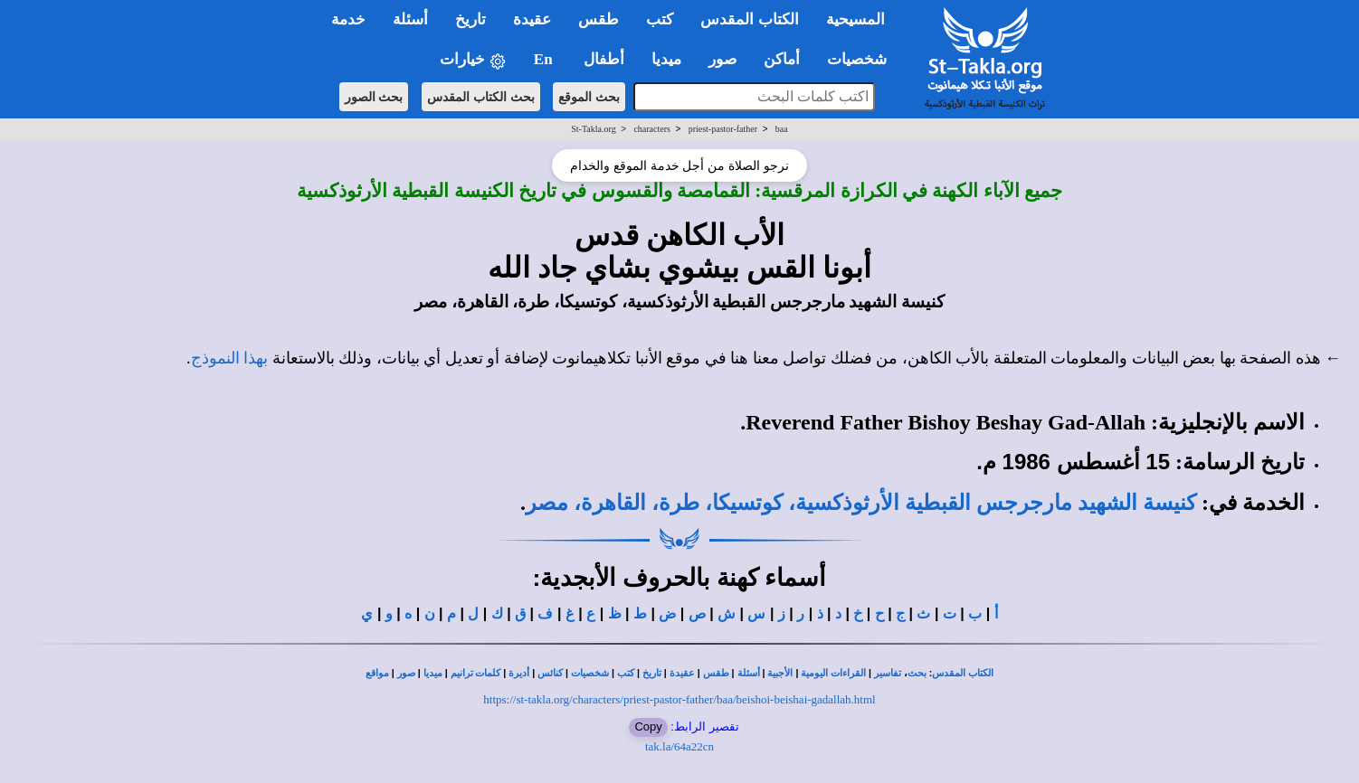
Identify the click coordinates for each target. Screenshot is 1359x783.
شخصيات (590, 673)
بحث (917, 673)
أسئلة (748, 673)
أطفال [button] (604, 59)
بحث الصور (374, 97)
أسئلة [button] (410, 19)
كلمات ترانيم (476, 673)
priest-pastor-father (723, 129)
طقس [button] (598, 19)
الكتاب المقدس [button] (749, 19)
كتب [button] (659, 19)
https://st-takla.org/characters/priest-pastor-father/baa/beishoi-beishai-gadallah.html (679, 699)
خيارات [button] (473, 60)
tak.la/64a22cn (679, 746)
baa (781, 129)
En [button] (545, 59)
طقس (716, 673)
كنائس (550, 673)
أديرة (518, 673)
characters (651, 129)
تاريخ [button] (470, 19)
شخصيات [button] (862, 59)
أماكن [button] (782, 59)
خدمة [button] (348, 19)
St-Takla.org (593, 129)
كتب (625, 673)
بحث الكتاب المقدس (481, 97)
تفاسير (887, 673)
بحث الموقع (589, 97)
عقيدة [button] (532, 19)
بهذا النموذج (230, 358)
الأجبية (780, 673)
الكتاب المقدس (962, 673)
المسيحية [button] (855, 19)
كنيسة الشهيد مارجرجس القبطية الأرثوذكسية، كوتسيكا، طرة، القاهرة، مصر (861, 502)
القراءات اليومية (833, 673)
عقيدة (682, 673)
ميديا (432, 673)
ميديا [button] (666, 59)
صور (406, 673)
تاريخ (651, 673)
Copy (647, 726)
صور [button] (722, 59)
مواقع (377, 673)
